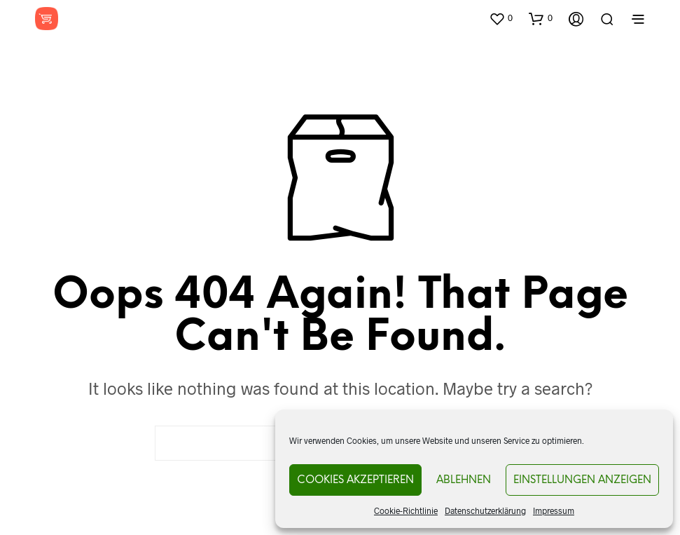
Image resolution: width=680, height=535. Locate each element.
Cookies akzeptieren (355, 480)
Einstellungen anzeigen (582, 480)
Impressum (553, 510)
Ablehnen (463, 480)
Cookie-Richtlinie (406, 510)
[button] (501, 18)
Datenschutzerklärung (485, 510)
